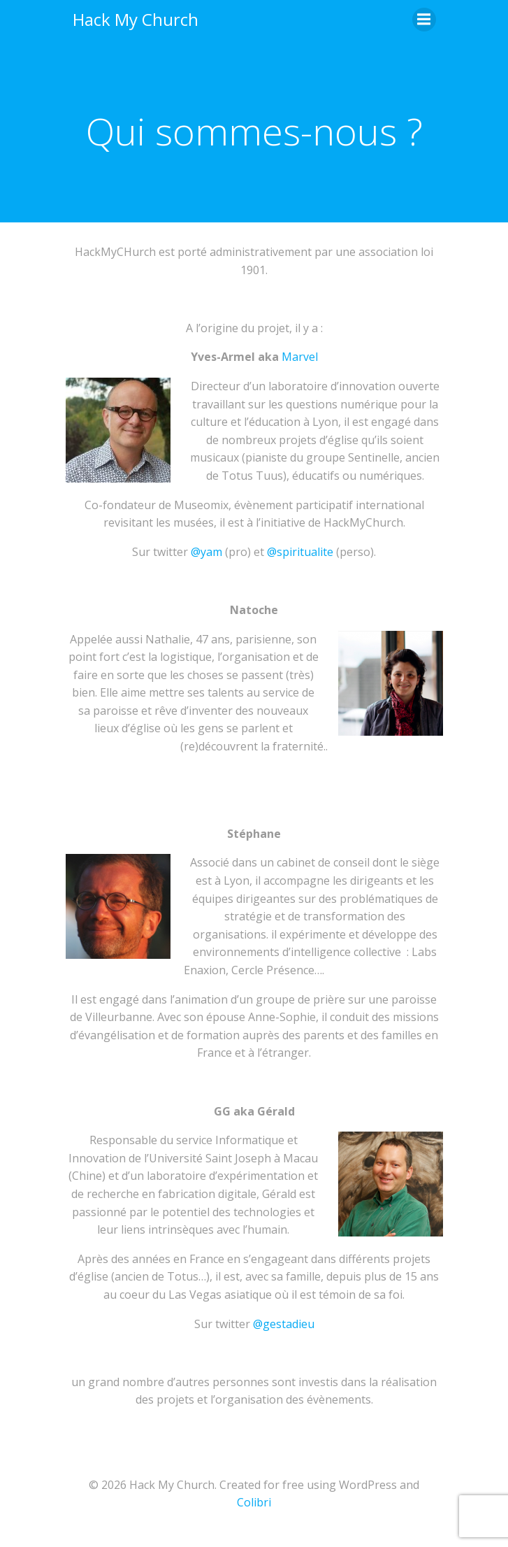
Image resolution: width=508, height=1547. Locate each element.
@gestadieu (283, 1324)
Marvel (300, 356)
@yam (206, 551)
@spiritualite (300, 551)
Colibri (254, 1502)
